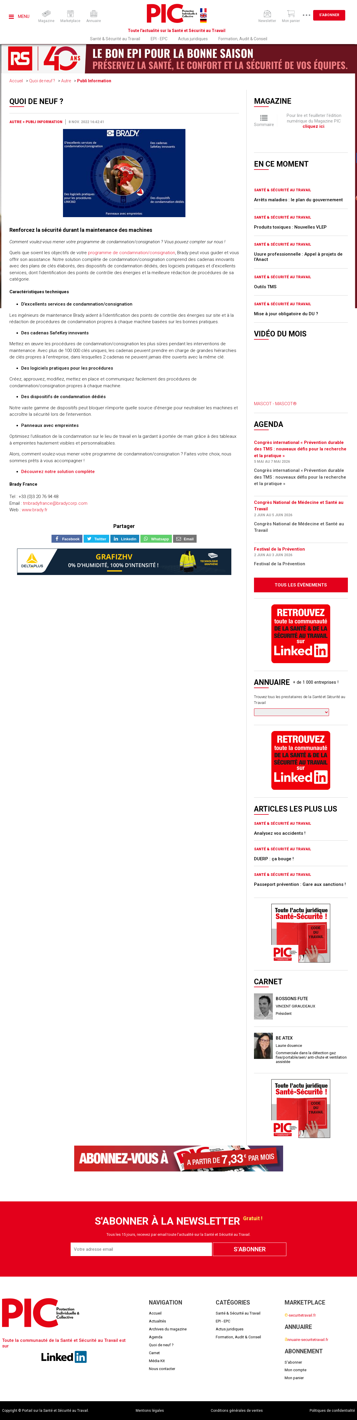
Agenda (155, 1337)
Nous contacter (162, 1369)
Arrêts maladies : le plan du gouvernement (298, 199)
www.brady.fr (34, 509)
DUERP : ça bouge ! (274, 858)
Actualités (157, 1321)
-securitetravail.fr (300, 1315)
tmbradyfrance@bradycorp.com (55, 503)
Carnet (154, 1353)
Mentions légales (150, 1411)
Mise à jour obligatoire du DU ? (286, 313)
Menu (19, 16)
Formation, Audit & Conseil (242, 38)
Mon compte (295, 1370)
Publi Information (94, 80)
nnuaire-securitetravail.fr (306, 1339)
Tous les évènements (301, 585)
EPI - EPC (159, 38)
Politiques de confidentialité (332, 1411)
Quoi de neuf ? (42, 80)
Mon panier (294, 1378)
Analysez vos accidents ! (279, 833)
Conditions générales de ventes (237, 1411)
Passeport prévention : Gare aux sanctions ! (300, 884)
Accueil (16, 80)
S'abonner (329, 15)
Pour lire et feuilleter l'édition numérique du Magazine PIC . (314, 121)
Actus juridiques (193, 38)
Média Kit (157, 1361)
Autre (66, 80)
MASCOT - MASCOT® (275, 403)
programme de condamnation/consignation (131, 252)
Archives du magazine (168, 1329)
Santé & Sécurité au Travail (115, 38)
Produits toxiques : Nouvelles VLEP (290, 227)
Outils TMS (265, 286)
